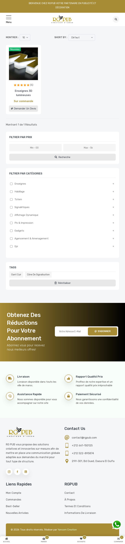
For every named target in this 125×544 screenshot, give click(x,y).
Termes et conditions (77, 506)
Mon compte (13, 492)
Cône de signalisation (38, 274)
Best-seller (13, 506)
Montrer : (12, 37)
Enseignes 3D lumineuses (23, 93)
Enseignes (20, 183)
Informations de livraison (80, 512)
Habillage (19, 191)
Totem (18, 199)
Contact (69, 492)
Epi (16, 246)
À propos (69, 499)
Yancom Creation (67, 529)
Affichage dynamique (26, 215)
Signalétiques (21, 207)
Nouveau (15, 49)
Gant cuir (16, 274)
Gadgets (19, 230)
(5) (31, 85)
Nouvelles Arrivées (17, 512)
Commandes (13, 499)
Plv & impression (23, 222)
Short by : (60, 37)
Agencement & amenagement (31, 238)
